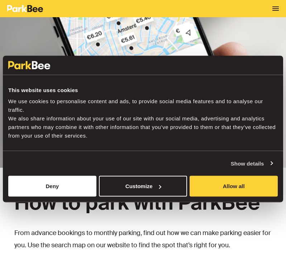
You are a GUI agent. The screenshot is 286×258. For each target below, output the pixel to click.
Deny (52, 186)
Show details (247, 163)
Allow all (234, 186)
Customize (143, 186)
